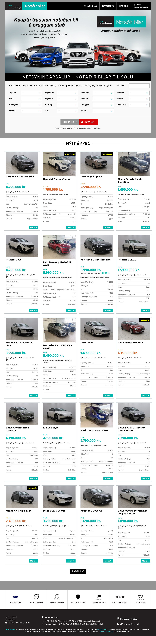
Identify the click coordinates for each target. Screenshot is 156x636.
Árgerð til (49, 98)
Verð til (120, 98)
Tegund (12, 92)
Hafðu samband (141, 7)
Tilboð (83, 110)
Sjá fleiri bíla (78, 571)
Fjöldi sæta (121, 104)
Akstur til (85, 98)
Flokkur (12, 110)
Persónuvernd (10, 620)
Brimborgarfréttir (128, 619)
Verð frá (120, 92)
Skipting (48, 104)
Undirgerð (13, 104)
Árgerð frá (49, 92)
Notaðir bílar (20, 630)
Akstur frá (85, 92)
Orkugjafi (85, 104)
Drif (46, 110)
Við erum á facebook (128, 624)
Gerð (11, 98)
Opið (137, 4)
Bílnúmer (121, 85)
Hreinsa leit (68, 122)
